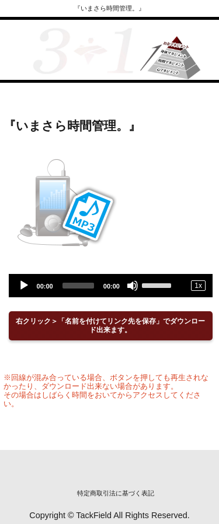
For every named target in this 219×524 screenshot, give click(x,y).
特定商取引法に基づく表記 (115, 493)
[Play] (24, 285)
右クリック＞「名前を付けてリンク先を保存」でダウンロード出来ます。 (110, 325)
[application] (111, 285)
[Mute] (132, 285)
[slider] (78, 286)
